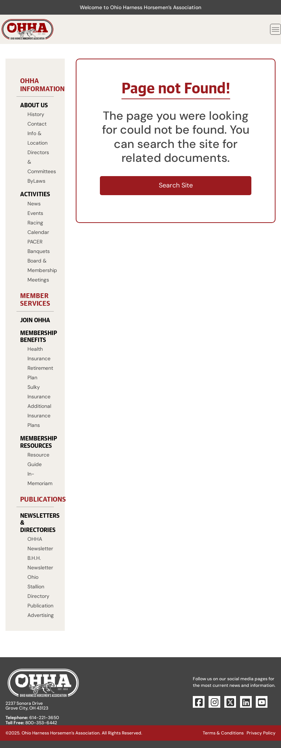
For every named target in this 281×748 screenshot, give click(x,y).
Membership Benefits (35, 336)
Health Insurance (38, 354)
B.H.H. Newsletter (38, 563)
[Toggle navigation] (275, 29)
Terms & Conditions (223, 733)
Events (35, 213)
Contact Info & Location (37, 133)
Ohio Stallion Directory (38, 586)
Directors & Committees (38, 162)
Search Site (176, 185)
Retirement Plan (38, 373)
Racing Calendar (38, 227)
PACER (34, 241)
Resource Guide (38, 459)
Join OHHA (35, 319)
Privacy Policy (261, 733)
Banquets (38, 251)
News (34, 203)
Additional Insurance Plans (38, 415)
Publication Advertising (38, 610)
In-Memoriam (38, 478)
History (35, 114)
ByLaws (36, 181)
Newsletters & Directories (35, 522)
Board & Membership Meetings (38, 270)
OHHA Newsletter (38, 544)
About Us (34, 104)
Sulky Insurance (38, 392)
